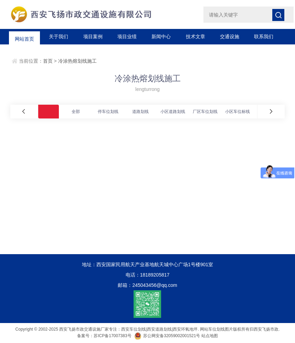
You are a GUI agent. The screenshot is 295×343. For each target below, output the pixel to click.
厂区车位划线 (205, 111)
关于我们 (58, 36)
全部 (76, 111)
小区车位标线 (237, 111)
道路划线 (140, 111)
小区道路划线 (172, 111)
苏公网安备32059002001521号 (167, 335)
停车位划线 (108, 111)
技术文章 (195, 36)
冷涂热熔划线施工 (77, 61)
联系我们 (263, 36)
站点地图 (209, 335)
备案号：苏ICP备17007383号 (104, 335)
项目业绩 (127, 36)
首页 (48, 61)
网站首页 (24, 36)
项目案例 (93, 36)
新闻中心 (161, 36)
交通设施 (229, 36)
